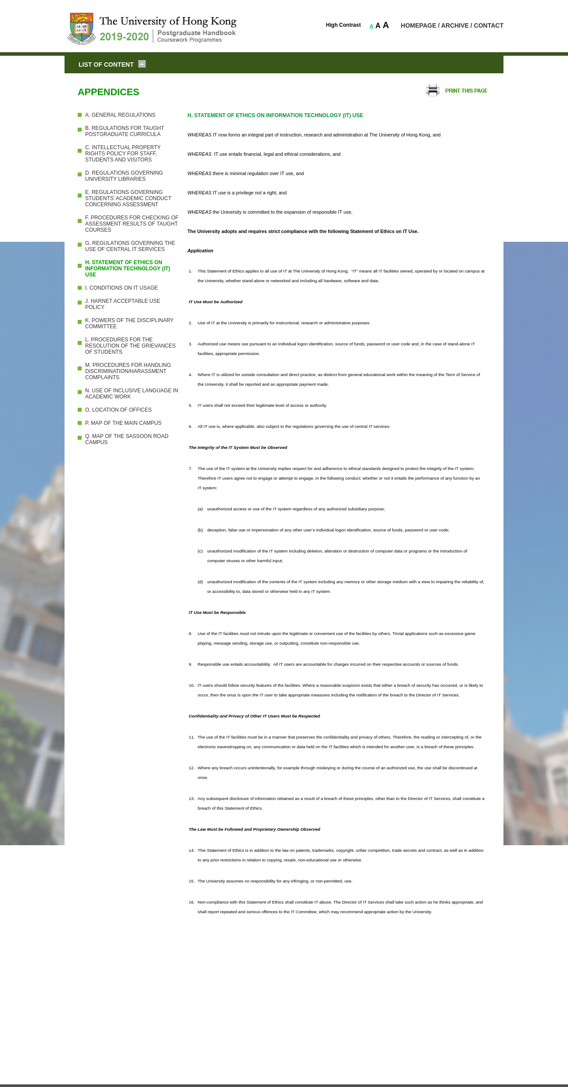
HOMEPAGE (418, 25)
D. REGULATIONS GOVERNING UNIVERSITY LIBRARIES (124, 176)
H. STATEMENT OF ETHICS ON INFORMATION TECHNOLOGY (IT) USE (127, 268)
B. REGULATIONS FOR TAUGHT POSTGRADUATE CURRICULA (124, 131)
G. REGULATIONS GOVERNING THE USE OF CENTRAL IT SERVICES (130, 246)
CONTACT (488, 25)
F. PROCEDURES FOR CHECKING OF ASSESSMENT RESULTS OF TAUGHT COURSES (132, 224)
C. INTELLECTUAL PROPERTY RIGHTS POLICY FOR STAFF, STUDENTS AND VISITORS (123, 153)
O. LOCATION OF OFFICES (118, 410)
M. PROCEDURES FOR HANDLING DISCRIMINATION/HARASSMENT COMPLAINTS (128, 371)
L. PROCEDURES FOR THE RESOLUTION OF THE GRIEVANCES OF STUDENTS (130, 346)
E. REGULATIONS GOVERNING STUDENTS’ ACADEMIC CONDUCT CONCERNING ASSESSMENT (128, 198)
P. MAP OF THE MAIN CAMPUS (123, 423)
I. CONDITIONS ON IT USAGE (121, 288)
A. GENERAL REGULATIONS (120, 115)
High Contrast (343, 25)
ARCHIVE (455, 25)
